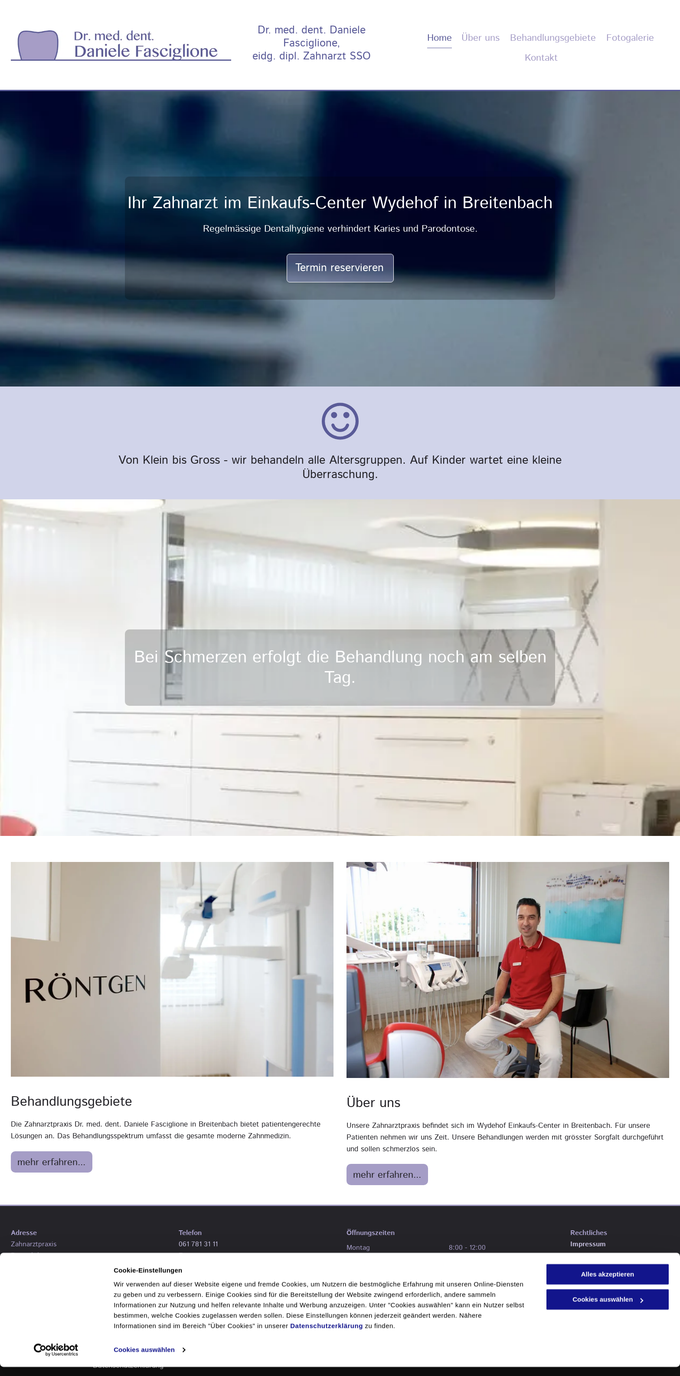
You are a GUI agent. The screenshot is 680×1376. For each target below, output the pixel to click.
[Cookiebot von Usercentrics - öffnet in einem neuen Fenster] (56, 1359)
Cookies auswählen (144, 1359)
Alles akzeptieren (607, 1283)
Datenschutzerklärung (326, 1335)
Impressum (588, 1244)
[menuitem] (435, 38)
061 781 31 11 (198, 1244)
